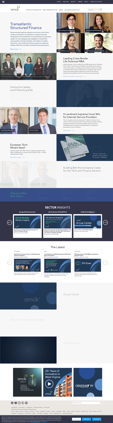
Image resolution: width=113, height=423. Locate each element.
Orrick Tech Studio (96, 1)
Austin (12, 411)
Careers (80, 1)
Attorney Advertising (38, 407)
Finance (61, 10)
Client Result (17, 251)
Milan (69, 411)
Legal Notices (14, 407)
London (53, 411)
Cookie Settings (76, 419)
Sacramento (13, 413)
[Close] (110, 419)
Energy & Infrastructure (50, 10)
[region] (56, 419)
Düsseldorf (43, 411)
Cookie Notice (29, 407)
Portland (95, 411)
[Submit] (101, 9)
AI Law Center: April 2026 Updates (83, 229)
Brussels (26, 411)
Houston (48, 411)
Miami (64, 411)
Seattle (33, 413)
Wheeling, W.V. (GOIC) (67, 413)
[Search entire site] (86, 402)
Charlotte (32, 411)
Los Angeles (58, 411)
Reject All (87, 419)
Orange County (84, 411)
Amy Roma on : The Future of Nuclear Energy (26, 230)
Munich (72, 411)
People (59, 1)
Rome (99, 411)
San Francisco (21, 413)
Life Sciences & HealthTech (72, 10)
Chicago (37, 411)
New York (78, 411)
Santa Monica (28, 413)
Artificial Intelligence (88, 212)
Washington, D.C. (57, 413)
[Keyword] (101, 402)
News (45, 251)
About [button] (86, 1)
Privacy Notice (22, 407)
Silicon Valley (39, 413)
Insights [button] (73, 1)
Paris (90, 411)
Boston (21, 411)
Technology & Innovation (33, 10)
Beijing (17, 411)
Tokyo (51, 413)
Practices (66, 1)
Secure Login (47, 407)
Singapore (46, 413)
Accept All (97, 419)
